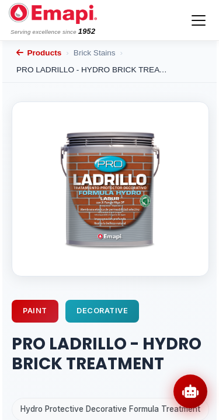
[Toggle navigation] (198, 20)
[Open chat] (190, 391)
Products (38, 52)
